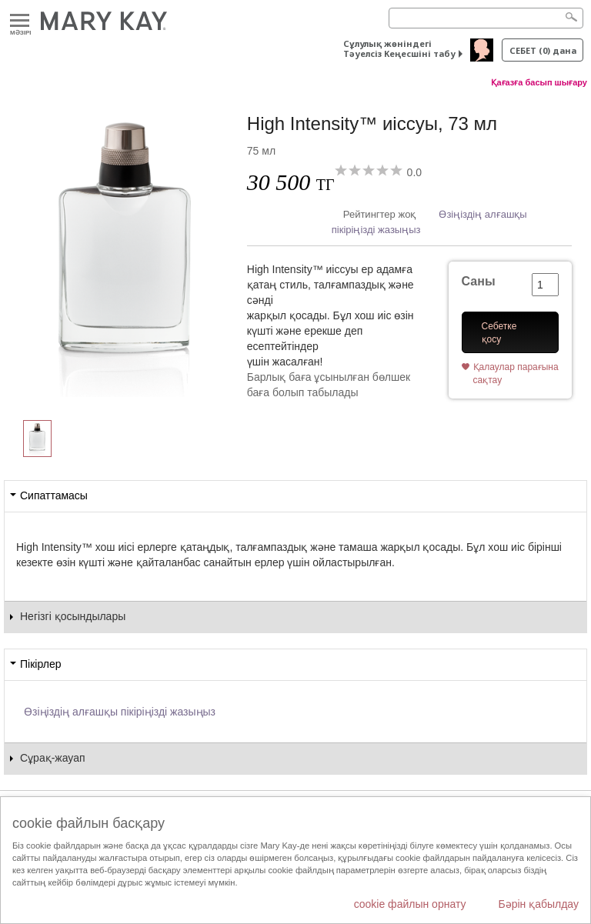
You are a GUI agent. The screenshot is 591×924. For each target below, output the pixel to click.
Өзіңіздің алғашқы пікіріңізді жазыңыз (119, 712)
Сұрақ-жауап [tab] (52, 758)
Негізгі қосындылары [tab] (72, 616)
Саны (479, 281)
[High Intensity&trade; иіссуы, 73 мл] (125, 251)
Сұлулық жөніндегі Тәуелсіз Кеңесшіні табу (399, 48)
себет (542, 50)
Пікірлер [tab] (40, 664)
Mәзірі (19, 21)
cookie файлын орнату (410, 904)
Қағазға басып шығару (539, 82)
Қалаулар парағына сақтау (516, 373)
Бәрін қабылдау (538, 904)
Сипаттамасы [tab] (54, 495)
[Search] (486, 18)
